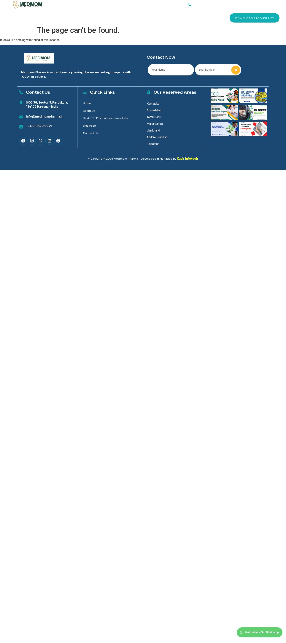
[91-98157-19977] (190, 4)
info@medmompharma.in (44, 116)
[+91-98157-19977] (21, 127)
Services (32, 18)
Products (71, 17)
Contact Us (108, 17)
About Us (49, 17)
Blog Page (89, 126)
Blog (89, 17)
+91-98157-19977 (39, 126)
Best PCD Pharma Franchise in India (105, 118)
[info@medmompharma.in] (21, 117)
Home (18, 17)
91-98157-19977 (204, 4)
